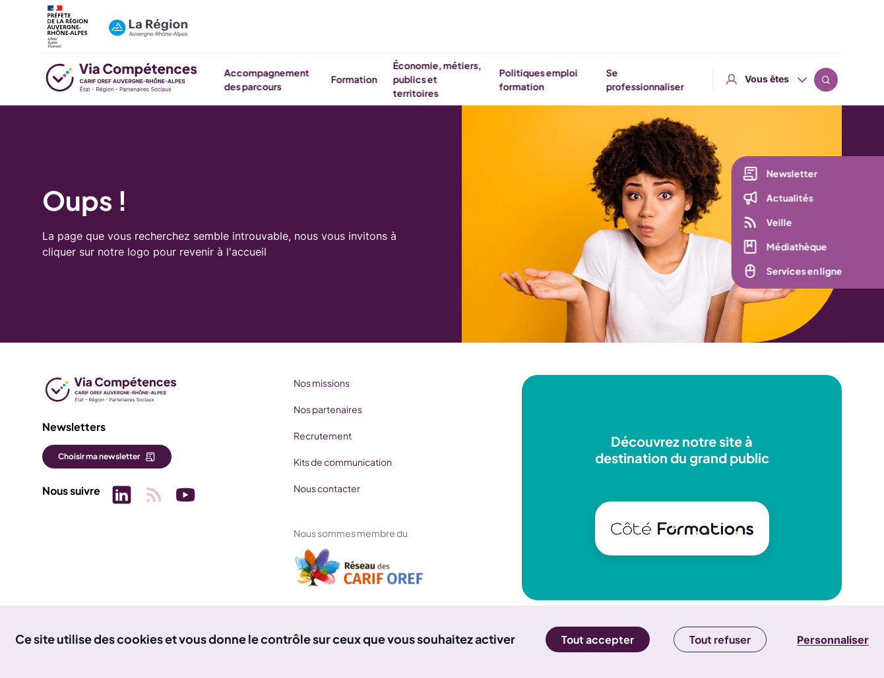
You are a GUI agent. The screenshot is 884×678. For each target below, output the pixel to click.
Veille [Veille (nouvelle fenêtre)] (779, 224)
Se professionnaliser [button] (790, 79)
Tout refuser (720, 639)
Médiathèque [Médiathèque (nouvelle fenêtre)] (796, 248)
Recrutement (322, 435)
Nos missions (321, 383)
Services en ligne (804, 273)
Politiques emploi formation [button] (684, 79)
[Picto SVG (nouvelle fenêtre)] (121, 496)
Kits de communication (342, 462)
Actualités (789, 200)
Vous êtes (767, 19)
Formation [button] (499, 79)
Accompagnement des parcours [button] (412, 79)
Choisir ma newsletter (99, 456)
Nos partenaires (327, 409)
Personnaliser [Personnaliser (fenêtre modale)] (833, 639)
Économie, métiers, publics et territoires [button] (582, 79)
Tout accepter (597, 639)
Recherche (826, 19)
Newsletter (791, 175)
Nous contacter (326, 488)
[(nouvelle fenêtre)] (359, 572)
